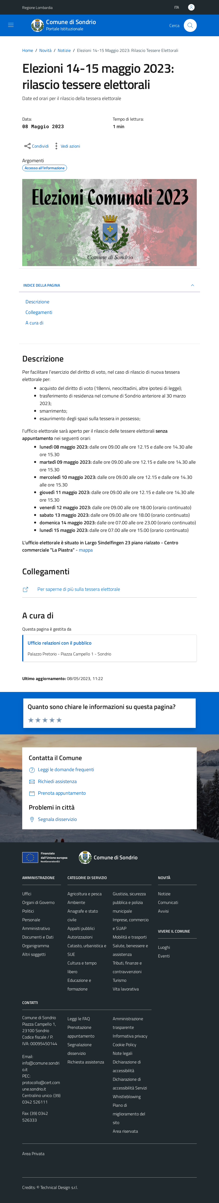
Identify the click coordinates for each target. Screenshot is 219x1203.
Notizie (164, 893)
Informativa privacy (130, 1036)
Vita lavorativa (126, 989)
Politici (28, 911)
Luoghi (164, 947)
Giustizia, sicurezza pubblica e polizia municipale (129, 902)
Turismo (119, 980)
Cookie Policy (124, 1044)
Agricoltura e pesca (84, 893)
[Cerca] (190, 25)
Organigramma (35, 945)
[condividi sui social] (36, 146)
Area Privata (33, 1153)
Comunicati (168, 902)
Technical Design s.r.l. (59, 1187)
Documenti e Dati (37, 937)
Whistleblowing (127, 1096)
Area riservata (125, 1131)
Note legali (122, 1053)
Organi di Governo (38, 902)
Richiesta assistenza (85, 1062)
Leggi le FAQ (78, 1018)
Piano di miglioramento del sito (129, 1114)
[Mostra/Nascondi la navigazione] (11, 25)
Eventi (164, 956)
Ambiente (76, 902)
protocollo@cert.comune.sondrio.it (41, 1085)
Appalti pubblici (81, 928)
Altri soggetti (34, 954)
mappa (86, 550)
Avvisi (163, 911)
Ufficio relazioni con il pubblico (60, 643)
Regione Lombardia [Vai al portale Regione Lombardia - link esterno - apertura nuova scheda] (37, 7)
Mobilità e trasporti (130, 937)
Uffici (26, 893)
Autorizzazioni (79, 937)
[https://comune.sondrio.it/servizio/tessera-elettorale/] (109, 589)
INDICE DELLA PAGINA (109, 285)
